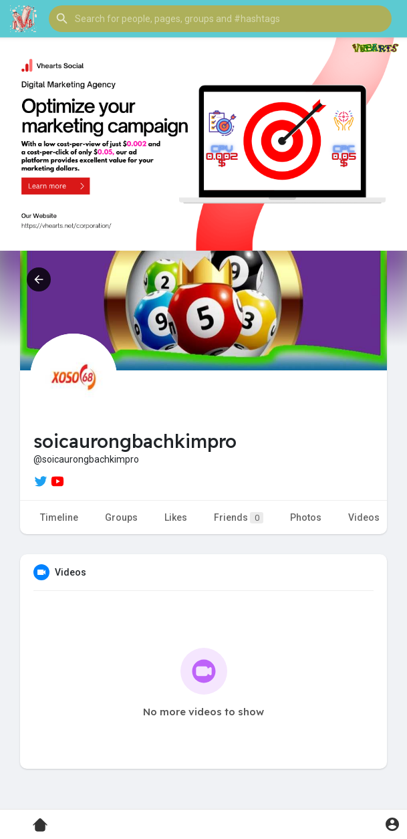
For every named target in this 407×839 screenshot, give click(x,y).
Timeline (59, 517)
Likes (175, 517)
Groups (121, 517)
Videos (364, 517)
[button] (220, 18)
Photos (305, 517)
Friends (238, 517)
